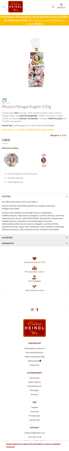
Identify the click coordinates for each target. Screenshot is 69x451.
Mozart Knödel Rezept (44, 125)
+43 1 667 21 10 (34, 437)
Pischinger (34, 390)
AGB (27, 356)
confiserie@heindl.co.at (34, 433)
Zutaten (6, 196)
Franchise (34, 411)
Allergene (7, 237)
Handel (34, 407)
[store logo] (15, 6)
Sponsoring (34, 420)
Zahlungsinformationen (34, 348)
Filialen (39, 23)
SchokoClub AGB (36, 356)
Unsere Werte (34, 382)
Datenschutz (33, 361)
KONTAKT (34, 427)
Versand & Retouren (34, 352)
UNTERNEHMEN (34, 373)
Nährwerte (8, 243)
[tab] (34, 196)
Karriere (34, 394)
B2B (34, 402)
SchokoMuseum (35, 386)
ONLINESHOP (34, 343)
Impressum (34, 365)
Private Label (34, 415)
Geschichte (35, 378)
